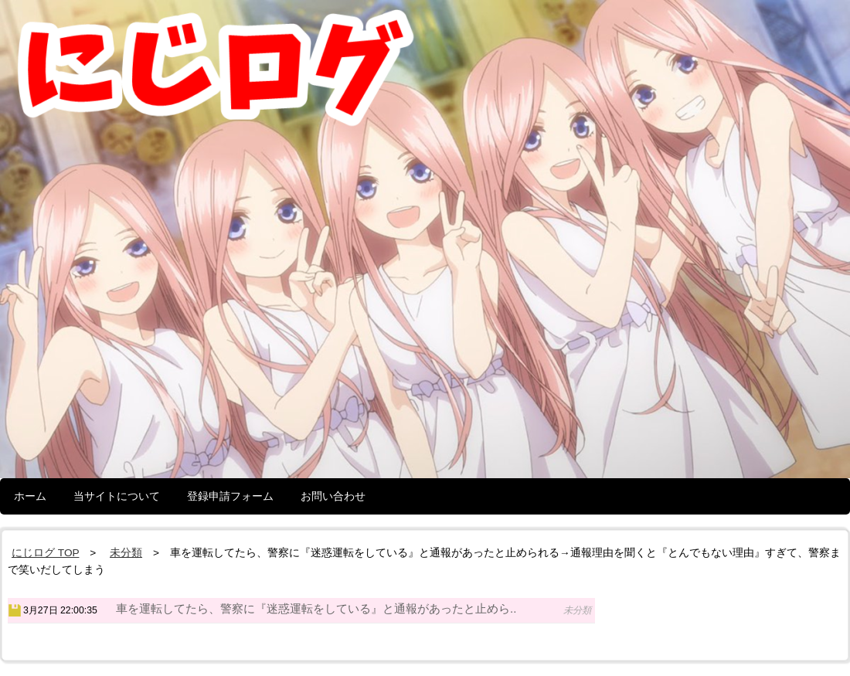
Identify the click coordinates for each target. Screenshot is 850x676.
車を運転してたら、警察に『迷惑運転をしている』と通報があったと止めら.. (316, 608)
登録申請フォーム (230, 496)
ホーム (30, 496)
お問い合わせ (333, 496)
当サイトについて (116, 496)
